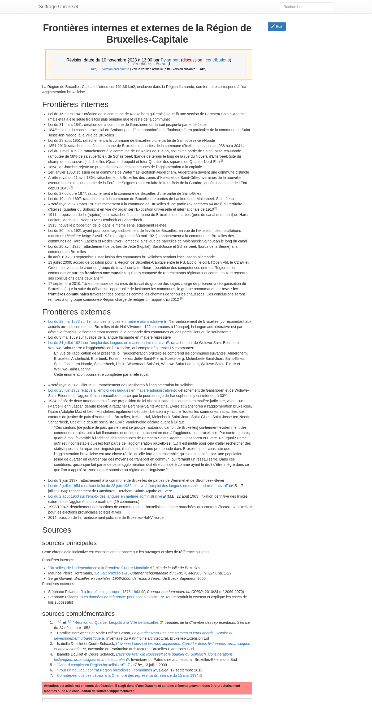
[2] (221, 160)
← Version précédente (113, 68)
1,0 (60, 621)
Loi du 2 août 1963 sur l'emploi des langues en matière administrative (105, 496)
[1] (58, 128)
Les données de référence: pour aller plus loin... (121, 597)
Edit (276, 26)
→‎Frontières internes (148, 63)
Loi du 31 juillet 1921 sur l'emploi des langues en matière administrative (106, 342)
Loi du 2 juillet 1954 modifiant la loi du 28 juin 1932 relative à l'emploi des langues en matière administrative (136, 486)
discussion (192, 60)
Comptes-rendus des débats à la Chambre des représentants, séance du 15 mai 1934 (127, 675)
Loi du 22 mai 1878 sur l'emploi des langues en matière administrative (105, 321)
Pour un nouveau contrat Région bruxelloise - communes (105, 670)
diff (94, 68)
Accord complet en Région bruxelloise (89, 665)
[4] (215, 208)
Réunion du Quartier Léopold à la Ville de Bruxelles (117, 622)
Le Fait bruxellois (109, 573)
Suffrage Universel (58, 6)
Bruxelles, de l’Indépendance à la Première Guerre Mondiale (99, 568)
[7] (169, 468)
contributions (218, 60)
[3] (71, 187)
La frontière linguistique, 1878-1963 (111, 592)
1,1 (70, 621)
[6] (181, 298)
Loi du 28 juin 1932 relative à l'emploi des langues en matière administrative (110, 390)
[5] (101, 277)
